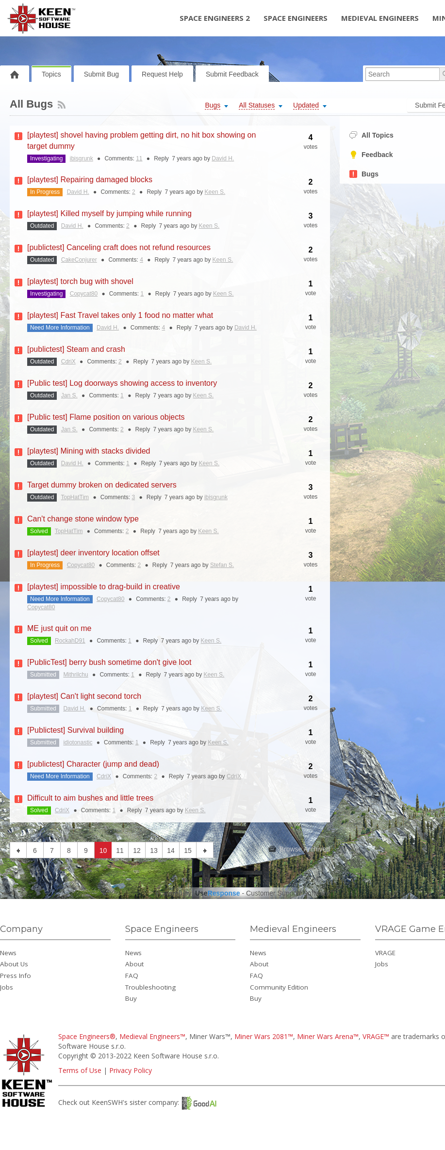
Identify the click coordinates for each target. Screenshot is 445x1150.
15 (188, 850)
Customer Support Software (288, 893)
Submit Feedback (232, 74)
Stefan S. (222, 565)
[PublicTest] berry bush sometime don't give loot (109, 662)
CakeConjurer (79, 259)
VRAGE (385, 952)
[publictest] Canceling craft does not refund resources (119, 247)
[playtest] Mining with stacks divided (88, 451)
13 (154, 850)
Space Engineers (296, 18)
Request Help (162, 74)
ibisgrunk (81, 158)
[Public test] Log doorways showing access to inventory (122, 383)
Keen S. (215, 192)
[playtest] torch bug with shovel (80, 281)
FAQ (131, 975)
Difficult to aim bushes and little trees (90, 798)
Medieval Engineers (380, 18)
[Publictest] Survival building (75, 730)
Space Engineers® (86, 1036)
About (134, 964)
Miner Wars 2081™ (263, 1036)
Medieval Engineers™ (152, 1036)
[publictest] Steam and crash (76, 349)
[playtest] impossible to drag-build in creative (103, 587)
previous (18, 850)
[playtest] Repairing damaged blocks (89, 179)
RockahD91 (70, 640)
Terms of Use (79, 1070)
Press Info (15, 975)
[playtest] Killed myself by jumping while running (109, 213)
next (205, 850)
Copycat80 (84, 293)
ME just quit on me (59, 628)
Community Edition (279, 987)
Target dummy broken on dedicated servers (102, 485)
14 (171, 850)
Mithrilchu (75, 674)
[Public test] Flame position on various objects (106, 417)
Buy (131, 998)
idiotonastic (77, 742)
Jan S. (69, 395)
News (8, 952)
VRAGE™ (376, 1036)
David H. (223, 158)
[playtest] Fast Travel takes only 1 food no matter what (120, 315)
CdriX (68, 361)
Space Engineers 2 (215, 18)
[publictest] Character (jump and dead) (93, 764)
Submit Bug (101, 74)
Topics (51, 74)
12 (137, 850)
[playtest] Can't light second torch (84, 696)
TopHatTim (75, 497)
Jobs (6, 987)
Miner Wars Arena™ (328, 1036)
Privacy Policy (130, 1070)
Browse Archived (299, 849)
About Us (14, 964)
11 (139, 158)
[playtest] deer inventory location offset (93, 553)
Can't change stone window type (83, 519)
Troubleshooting (150, 987)
